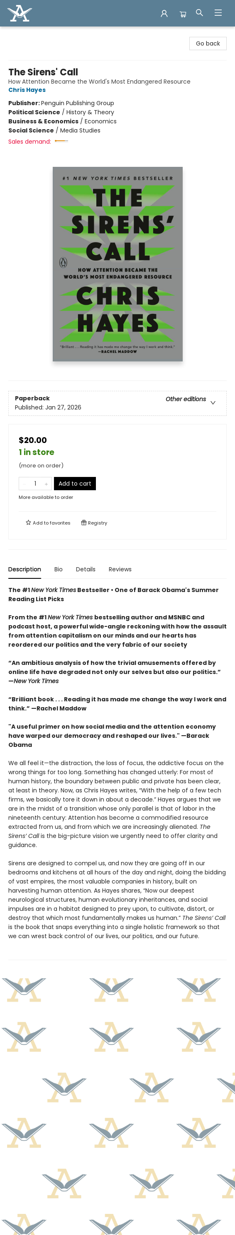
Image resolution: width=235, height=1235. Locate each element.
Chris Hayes (28, 90)
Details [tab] (85, 569)
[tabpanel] (117, 772)
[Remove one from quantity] (24, 483)
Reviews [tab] (120, 569)
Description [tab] (24, 569)
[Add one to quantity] (46, 483)
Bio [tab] (58, 569)
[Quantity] (35, 483)
